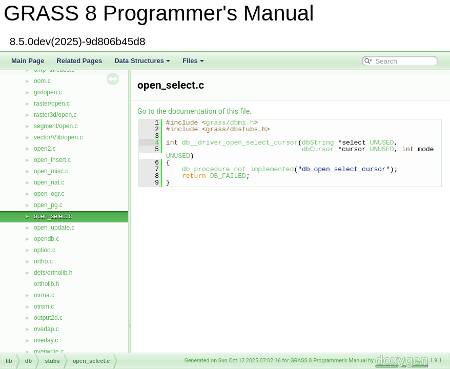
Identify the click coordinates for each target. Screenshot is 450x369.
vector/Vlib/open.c (58, 137)
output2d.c (48, 317)
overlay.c (46, 340)
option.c (44, 250)
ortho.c (43, 261)
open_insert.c (52, 159)
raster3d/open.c (55, 114)
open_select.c (53, 216)
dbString (318, 142)
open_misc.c (51, 171)
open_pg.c (48, 205)
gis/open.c (48, 92)
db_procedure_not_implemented (238, 169)
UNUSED (382, 142)
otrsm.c (44, 306)
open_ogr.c (49, 193)
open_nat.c (49, 182)
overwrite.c (49, 351)
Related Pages (79, 61)
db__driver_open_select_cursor (240, 142)
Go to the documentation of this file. (194, 111)
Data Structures (142, 61)
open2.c (45, 148)
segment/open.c (55, 126)
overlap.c (46, 329)
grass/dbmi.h (230, 122)
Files (193, 61)
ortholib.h (46, 284)
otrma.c (44, 295)
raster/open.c (52, 103)
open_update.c (54, 227)
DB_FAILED (228, 175)
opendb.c (46, 238)
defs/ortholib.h (53, 272)
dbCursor (318, 149)
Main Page (27, 61)
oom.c (42, 81)
